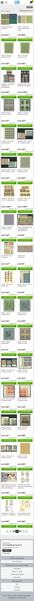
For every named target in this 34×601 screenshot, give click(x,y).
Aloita (7, 531)
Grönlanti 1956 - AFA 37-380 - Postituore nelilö (8, 170)
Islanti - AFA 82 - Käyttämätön (6, 342)
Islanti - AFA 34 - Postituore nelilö (6, 428)
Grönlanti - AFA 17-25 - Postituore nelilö (25, 199)
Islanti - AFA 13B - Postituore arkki (6, 56)
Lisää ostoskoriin (9, 39)
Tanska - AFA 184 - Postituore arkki (7, 227)
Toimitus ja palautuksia (17, 574)
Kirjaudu (7, 550)
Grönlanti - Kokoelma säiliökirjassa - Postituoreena (7, 85)
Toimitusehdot (17, 568)
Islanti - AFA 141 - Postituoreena (23, 428)
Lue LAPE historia (17, 561)
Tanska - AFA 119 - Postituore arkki (23, 170)
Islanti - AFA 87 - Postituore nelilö (6, 113)
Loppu (27, 531)
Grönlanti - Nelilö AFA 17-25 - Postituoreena (8, 199)
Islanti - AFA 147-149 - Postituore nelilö (8, 371)
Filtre (29, 7)
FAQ (17, 584)
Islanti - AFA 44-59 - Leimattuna (7, 285)
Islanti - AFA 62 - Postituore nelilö (23, 342)
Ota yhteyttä (17, 590)
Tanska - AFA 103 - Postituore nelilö (23, 113)
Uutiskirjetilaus (6, 553)
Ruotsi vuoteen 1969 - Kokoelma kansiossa (24, 514)
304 (14, 531)
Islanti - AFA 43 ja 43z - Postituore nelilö (8, 399)
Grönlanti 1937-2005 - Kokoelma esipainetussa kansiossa (25, 486)
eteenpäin (24, 531)
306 (20, 531)
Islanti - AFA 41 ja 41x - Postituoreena (25, 285)
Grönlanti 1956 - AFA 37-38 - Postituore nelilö (25, 142)
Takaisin (10, 531)
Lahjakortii (17, 587)
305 (17, 531)
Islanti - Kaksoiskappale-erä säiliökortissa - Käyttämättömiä (25, 228)
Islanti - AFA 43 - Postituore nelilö (23, 399)
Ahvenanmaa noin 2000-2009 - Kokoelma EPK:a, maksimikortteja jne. (8, 486)
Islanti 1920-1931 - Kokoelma (7, 256)
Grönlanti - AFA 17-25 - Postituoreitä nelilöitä (25, 84)
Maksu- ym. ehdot (17, 571)
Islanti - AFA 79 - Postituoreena (6, 313)
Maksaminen (17, 577)
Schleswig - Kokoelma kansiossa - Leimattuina (8, 514)
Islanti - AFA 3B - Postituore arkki (23, 456)
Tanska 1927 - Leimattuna (22, 256)
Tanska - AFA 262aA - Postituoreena (7, 142)
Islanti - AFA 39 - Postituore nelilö (23, 371)
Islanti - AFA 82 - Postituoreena (23, 313)
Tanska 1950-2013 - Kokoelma (7, 27)
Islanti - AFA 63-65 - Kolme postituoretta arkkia (24, 28)
